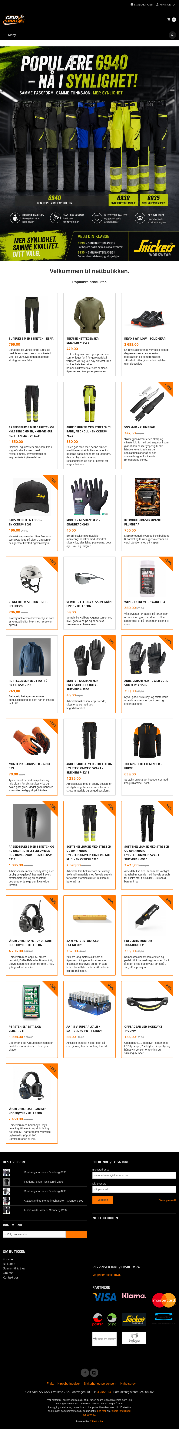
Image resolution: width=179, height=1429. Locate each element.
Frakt (50, 1383)
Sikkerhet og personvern (100, 1383)
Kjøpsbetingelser (69, 1383)
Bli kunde (9, 1263)
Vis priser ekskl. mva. (106, 1274)
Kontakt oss (11, 1277)
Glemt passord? (167, 1200)
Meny (9, 35)
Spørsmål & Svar (14, 1268)
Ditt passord (99, 1183)
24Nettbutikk (96, 1421)
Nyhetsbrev (128, 1383)
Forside (8, 1259)
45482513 (104, 1392)
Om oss (8, 1273)
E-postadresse (100, 1169)
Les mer (102, 1410)
